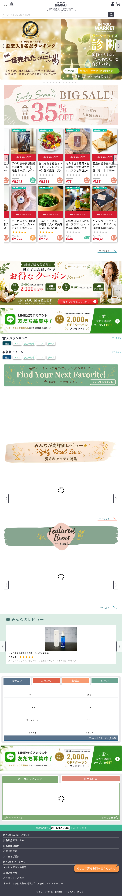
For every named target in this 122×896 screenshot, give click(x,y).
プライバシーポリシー (75, 891)
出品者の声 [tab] (90, 779)
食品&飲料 (29, 343)
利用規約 (59, 891)
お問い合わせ (10, 872)
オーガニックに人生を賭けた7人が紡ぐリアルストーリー (33, 883)
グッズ (51, 343)
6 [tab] (59, 82)
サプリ (17, 343)
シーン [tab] (105, 680)
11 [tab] (75, 82)
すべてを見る (110, 817)
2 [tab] (47, 82)
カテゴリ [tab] (17, 680)
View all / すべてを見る (102, 738)
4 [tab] (53, 82)
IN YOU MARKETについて (16, 834)
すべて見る (116, 338)
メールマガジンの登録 (15, 867)
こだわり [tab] (46, 680)
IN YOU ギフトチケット (15, 861)
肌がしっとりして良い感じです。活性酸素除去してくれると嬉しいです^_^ (42, 660)
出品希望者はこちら (13, 840)
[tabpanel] (30, 49)
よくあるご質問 (11, 856)
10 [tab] (72, 82)
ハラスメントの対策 (13, 878)
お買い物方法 (10, 851)
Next (119, 46)
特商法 (40, 891)
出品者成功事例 (11, 845)
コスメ (41, 343)
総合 (7, 343)
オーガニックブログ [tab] (30, 779)
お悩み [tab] (76, 680)
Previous (3, 46)
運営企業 (49, 891)
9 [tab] (69, 82)
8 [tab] (66, 82)
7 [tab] (63, 82)
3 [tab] (50, 82)
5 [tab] (56, 82)
